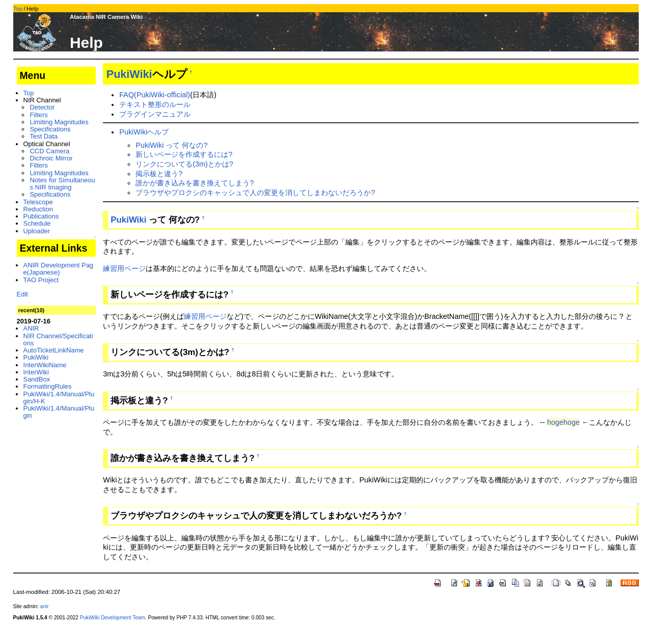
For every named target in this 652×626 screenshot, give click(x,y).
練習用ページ (124, 268)
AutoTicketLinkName (53, 350)
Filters (38, 115)
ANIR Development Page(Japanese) (58, 268)
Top (18, 9)
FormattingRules (47, 386)
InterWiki (36, 372)
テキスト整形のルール (155, 104)
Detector (42, 107)
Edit (22, 294)
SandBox (36, 379)
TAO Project (41, 280)
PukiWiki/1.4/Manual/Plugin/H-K (59, 397)
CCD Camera (49, 151)
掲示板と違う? (158, 174)
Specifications (50, 129)
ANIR (31, 328)
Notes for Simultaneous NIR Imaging (62, 183)
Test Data (44, 136)
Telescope (38, 202)
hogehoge (563, 422)
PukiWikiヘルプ (144, 132)
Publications (41, 216)
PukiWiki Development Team (112, 617)
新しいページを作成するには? (183, 154)
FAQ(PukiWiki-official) (154, 95)
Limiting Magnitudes (59, 122)
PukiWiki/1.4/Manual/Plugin (59, 411)
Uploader (36, 231)
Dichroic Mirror (51, 158)
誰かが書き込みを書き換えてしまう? (194, 183)
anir (44, 606)
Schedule (37, 223)
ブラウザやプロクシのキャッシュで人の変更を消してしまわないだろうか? (255, 192)
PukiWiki (129, 74)
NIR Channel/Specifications (58, 339)
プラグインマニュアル (155, 114)
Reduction (38, 209)
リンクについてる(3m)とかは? (184, 164)
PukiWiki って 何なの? (171, 145)
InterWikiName (45, 365)
